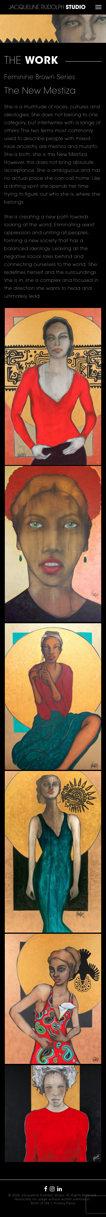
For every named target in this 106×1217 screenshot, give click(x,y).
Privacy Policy (64, 1203)
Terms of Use (40, 1203)
